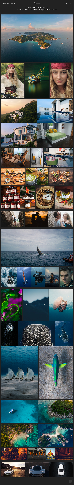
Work (8, 3)
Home (4, 3)
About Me (13, 3)
